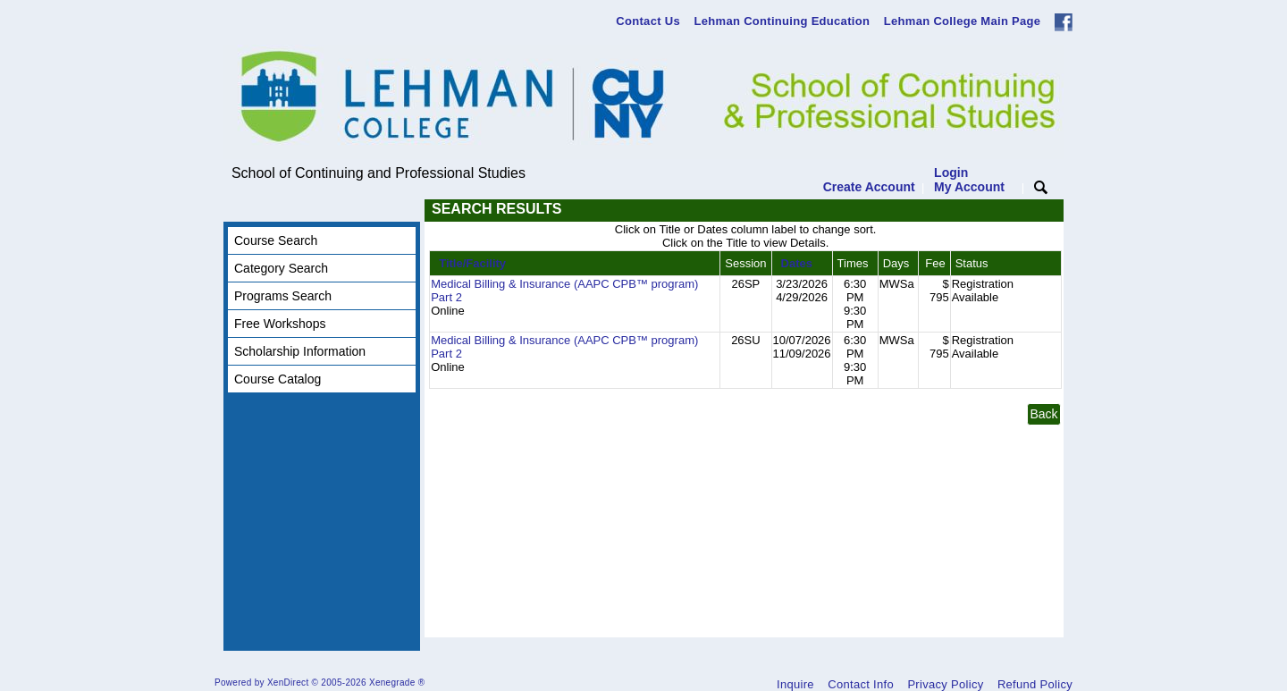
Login (969, 179)
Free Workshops (279, 323)
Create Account (869, 187)
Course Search (275, 240)
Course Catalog (277, 379)
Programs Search (283, 296)
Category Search (281, 268)
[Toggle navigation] (240, 210)
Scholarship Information (300, 351)
